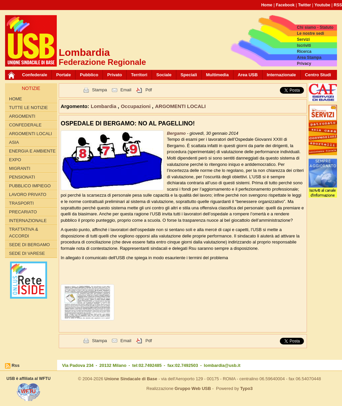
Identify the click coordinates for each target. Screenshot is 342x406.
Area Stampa (309, 57)
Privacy (304, 63)
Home (266, 5)
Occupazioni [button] (136, 106)
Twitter (304, 5)
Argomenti (22, 116)
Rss (16, 365)
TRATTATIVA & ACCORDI (23, 232)
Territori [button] (139, 74)
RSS (338, 5)
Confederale (34, 74)
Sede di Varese (27, 253)
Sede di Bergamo (29, 244)
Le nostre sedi (310, 33)
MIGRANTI (19, 168)
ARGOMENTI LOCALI (30, 133)
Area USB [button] (248, 74)
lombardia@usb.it (222, 365)
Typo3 (246, 388)
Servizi (303, 39)
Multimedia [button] (217, 74)
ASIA (14, 142)
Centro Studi (318, 74)
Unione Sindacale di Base (131, 378)
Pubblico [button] (89, 74)
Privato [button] (114, 74)
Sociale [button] (164, 74)
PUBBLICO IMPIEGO (30, 185)
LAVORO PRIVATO (27, 194)
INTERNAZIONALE (28, 220)
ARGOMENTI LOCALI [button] (180, 106)
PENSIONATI (22, 177)
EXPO (15, 159)
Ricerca (304, 51)
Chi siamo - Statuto (315, 27)
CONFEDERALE (25, 124)
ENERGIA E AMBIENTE (32, 151)
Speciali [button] (189, 74)
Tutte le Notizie (28, 107)
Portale (63, 74)
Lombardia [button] (104, 106)
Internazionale (281, 74)
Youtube (322, 5)
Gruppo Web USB (193, 388)
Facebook (285, 5)
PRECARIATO (23, 211)
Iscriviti (304, 45)
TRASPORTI (21, 203)
